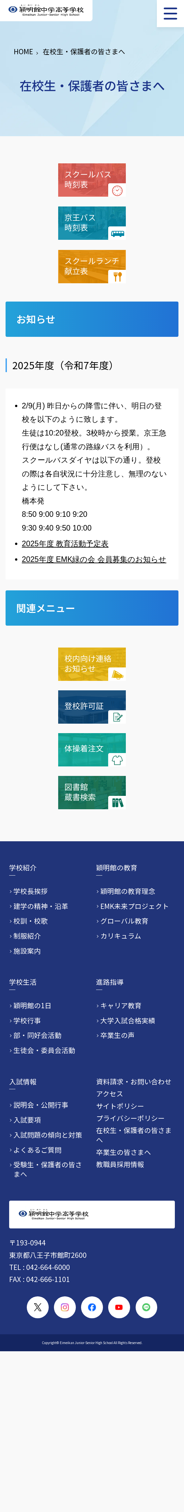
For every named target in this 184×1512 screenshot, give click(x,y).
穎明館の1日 (32, 1005)
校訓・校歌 (30, 921)
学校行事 (27, 1020)
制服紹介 (27, 936)
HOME (23, 51)
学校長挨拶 (30, 891)
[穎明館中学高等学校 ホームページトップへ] (46, 10)
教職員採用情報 (120, 1164)
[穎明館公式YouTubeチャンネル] (119, 1307)
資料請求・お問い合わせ (134, 1081)
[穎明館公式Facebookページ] (92, 1307)
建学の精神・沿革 (40, 906)
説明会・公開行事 (40, 1104)
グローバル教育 (124, 921)
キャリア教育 (121, 1005)
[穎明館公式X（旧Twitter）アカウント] (38, 1307)
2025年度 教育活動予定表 (65, 543)
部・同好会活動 (37, 1035)
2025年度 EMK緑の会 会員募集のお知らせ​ (94, 559)
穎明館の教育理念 (127, 891)
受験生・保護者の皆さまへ (47, 1169)
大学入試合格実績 (127, 1020)
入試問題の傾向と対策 (47, 1135)
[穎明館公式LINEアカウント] (147, 1307)
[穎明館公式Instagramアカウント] (65, 1307)
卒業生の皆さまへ (123, 1152)
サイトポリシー (120, 1106)
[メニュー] (170, 13)
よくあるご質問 (37, 1150)
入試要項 (27, 1120)
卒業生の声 (117, 1035)
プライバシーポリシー (130, 1118)
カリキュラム (120, 936)
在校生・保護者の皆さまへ (134, 1134)
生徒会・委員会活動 (44, 1050)
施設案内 (27, 951)
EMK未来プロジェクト (134, 906)
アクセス (109, 1093)
